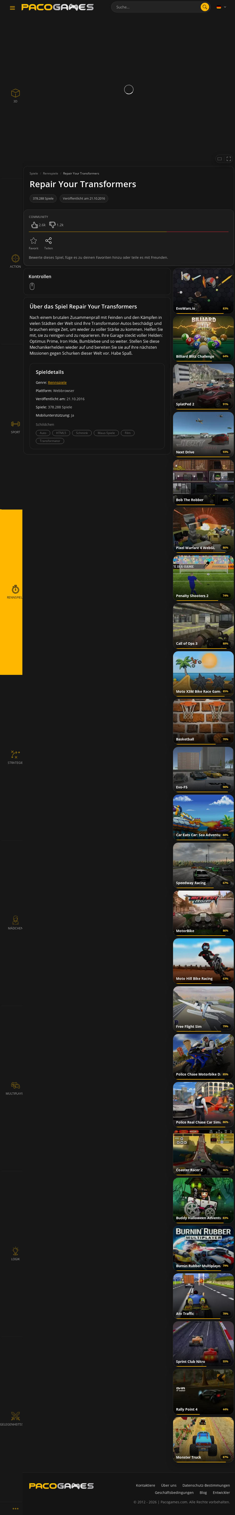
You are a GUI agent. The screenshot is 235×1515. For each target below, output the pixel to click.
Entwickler (221, 1492)
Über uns (169, 1485)
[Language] (222, 6)
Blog (203, 1492)
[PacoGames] (61, 1486)
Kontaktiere (145, 1485)
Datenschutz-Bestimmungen (206, 1485)
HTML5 (61, 433)
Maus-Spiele (106, 433)
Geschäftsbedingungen (174, 1492)
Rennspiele (57, 382)
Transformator (50, 441)
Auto (43, 433)
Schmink (82, 433)
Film (128, 433)
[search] (205, 7)
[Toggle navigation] (12, 8)
